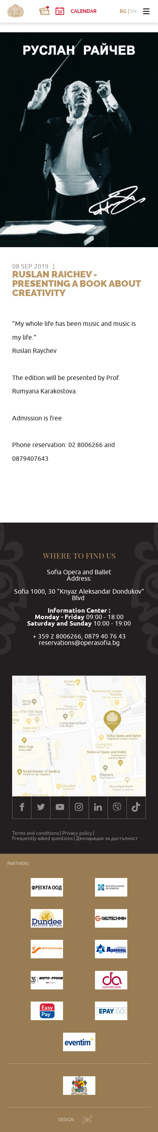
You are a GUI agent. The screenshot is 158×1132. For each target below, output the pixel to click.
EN (133, 11)
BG (123, 11)
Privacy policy (77, 833)
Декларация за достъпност (107, 838)
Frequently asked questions (42, 838)
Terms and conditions (35, 833)
